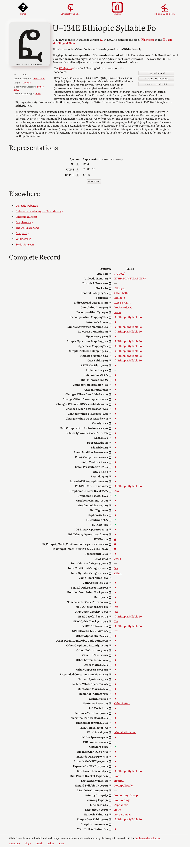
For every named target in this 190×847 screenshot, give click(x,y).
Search (39, 843)
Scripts (50, 843)
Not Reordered (123, 307)
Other (118, 573)
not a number (122, 814)
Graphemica (23, 222)
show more (94, 181)
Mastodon (14, 843)
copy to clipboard (156, 73)
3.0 (101, 39)
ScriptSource (24, 244)
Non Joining (121, 800)
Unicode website (26, 205)
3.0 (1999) (119, 273)
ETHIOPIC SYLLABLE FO (130, 278)
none (38, 93)
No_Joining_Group (126, 795)
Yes (116, 607)
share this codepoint (156, 78)
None (117, 558)
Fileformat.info (25, 216)
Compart (21, 233)
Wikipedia (65, 68)
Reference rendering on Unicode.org (38, 211)
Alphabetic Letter (125, 732)
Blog (27, 843)
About (61, 843)
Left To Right (122, 302)
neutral (119, 780)
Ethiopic (27, 82)
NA (116, 568)
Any (116, 491)
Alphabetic (121, 805)
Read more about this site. (147, 838)
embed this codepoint (156, 84)
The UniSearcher (26, 228)
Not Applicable (123, 785)
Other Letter (39, 78)
